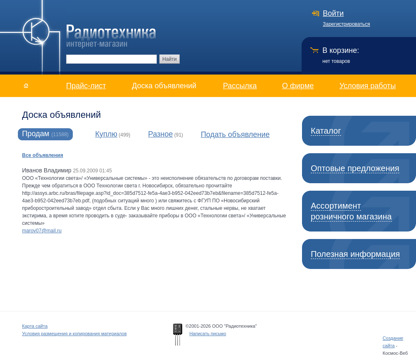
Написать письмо (207, 333)
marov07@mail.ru (42, 231)
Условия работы (367, 86)
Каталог (326, 130)
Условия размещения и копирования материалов (74, 333)
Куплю (106, 134)
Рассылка (240, 86)
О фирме (298, 86)
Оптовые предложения (355, 168)
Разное (160, 134)
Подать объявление (235, 134)
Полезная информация (355, 254)
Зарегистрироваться (346, 24)
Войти (333, 13)
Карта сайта (34, 326)
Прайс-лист (86, 86)
